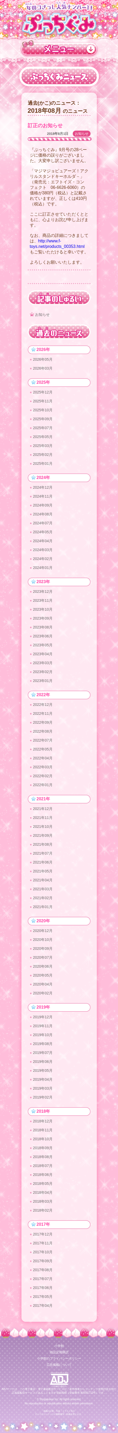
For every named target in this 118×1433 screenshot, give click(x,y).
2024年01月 (43, 568)
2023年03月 (43, 663)
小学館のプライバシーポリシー (59, 1358)
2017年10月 (43, 1252)
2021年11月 (43, 818)
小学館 (59, 1346)
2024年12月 (43, 487)
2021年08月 (43, 844)
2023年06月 (43, 636)
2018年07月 (43, 1166)
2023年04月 (43, 654)
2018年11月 (43, 1130)
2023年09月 (43, 618)
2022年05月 (43, 749)
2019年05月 (43, 1070)
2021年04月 (43, 880)
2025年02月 (43, 454)
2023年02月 (43, 672)
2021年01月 (43, 907)
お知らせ (81, 134)
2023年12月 (43, 591)
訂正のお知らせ (45, 125)
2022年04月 (43, 758)
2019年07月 (43, 1053)
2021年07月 (43, 853)
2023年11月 (43, 600)
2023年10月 (43, 609)
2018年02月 (43, 1210)
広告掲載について (59, 1365)
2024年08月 (43, 514)
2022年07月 (43, 740)
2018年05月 (43, 1183)
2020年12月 (43, 931)
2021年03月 (43, 889)
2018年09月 (43, 1148)
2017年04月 (43, 1305)
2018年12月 (43, 1121)
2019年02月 (43, 1097)
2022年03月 (43, 767)
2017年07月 (43, 1279)
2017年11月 (43, 1243)
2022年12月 (43, 704)
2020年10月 (43, 939)
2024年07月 (43, 523)
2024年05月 (43, 532)
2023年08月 (43, 627)
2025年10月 (43, 410)
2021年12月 (43, 809)
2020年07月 (43, 957)
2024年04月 (43, 541)
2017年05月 (43, 1297)
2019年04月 (43, 1079)
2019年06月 (43, 1061)
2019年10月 (43, 1035)
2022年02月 (43, 776)
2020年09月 (43, 948)
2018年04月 (43, 1192)
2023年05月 (43, 645)
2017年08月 (43, 1270)
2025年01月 (43, 463)
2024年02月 (43, 559)
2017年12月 (43, 1234)
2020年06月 (43, 966)
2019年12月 (43, 1017)
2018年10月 (43, 1139)
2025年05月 (43, 437)
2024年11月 (43, 496)
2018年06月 (43, 1175)
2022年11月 (43, 713)
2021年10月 (43, 826)
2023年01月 (43, 681)
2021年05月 (43, 871)
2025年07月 (43, 428)
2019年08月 (43, 1044)
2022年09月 (43, 722)
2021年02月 (43, 898)
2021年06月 (43, 862)
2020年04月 (43, 984)
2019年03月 (43, 1088)
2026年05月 (43, 359)
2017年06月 (43, 1288)
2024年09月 (43, 505)
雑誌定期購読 (59, 1352)
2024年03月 (43, 550)
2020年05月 (43, 975)
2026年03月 (43, 368)
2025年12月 (43, 392)
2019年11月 (43, 1026)
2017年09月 (43, 1261)
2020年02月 (43, 993)
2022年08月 (43, 731)
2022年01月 (43, 785)
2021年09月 (43, 835)
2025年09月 (43, 419)
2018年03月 (43, 1201)
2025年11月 (43, 401)
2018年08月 (43, 1157)
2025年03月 (43, 446)
